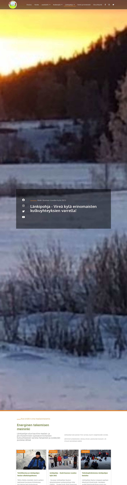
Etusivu (29, 5)
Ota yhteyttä (97, 5)
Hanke (36, 5)
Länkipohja (70, 4)
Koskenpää (57, 4)
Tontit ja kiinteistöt (84, 5)
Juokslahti (46, 4)
